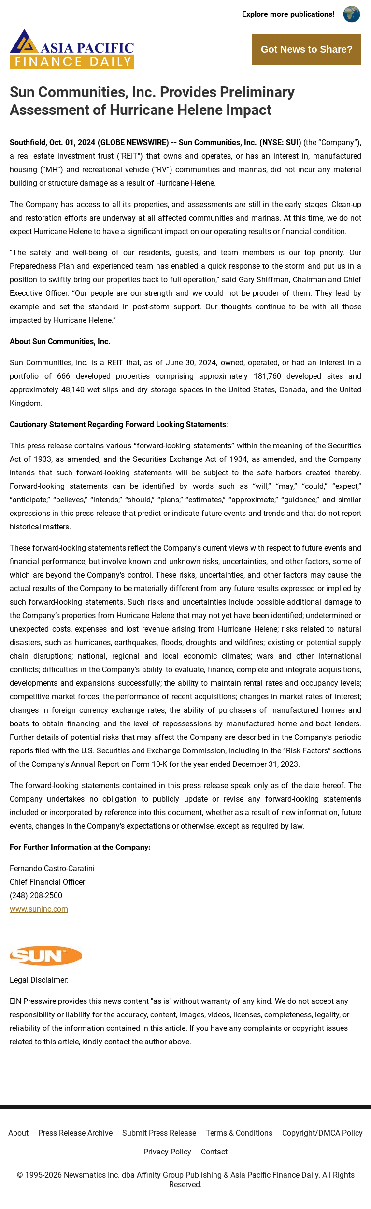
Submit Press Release (159, 1133)
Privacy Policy (167, 1151)
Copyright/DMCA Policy (322, 1133)
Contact (214, 1151)
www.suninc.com (39, 909)
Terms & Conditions (239, 1133)
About (18, 1133)
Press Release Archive (75, 1133)
